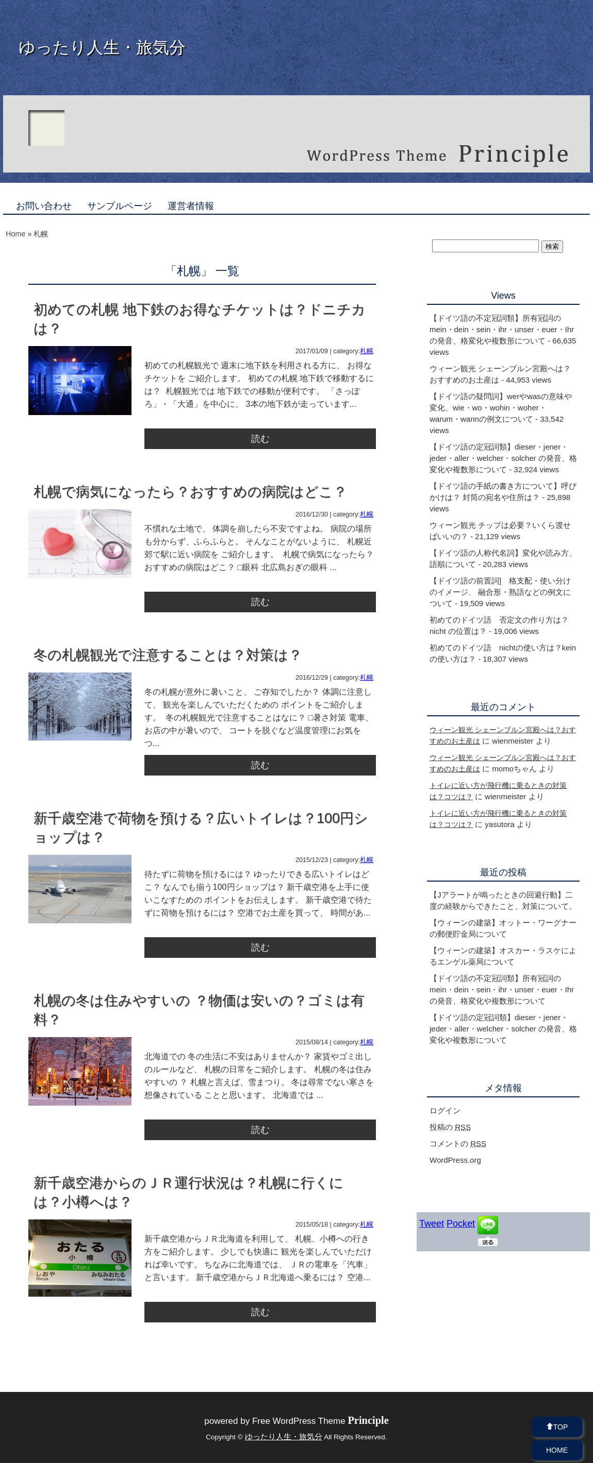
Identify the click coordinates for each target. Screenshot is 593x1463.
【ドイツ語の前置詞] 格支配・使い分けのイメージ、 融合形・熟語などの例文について (500, 592)
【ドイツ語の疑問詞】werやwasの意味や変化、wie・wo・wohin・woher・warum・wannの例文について (501, 407)
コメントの (458, 1143)
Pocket (461, 1223)
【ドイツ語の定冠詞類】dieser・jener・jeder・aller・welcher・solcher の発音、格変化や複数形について (503, 458)
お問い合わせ (44, 206)
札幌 (366, 351)
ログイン (445, 1110)
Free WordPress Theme (320, 1421)
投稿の (450, 1127)
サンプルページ (119, 206)
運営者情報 (191, 206)
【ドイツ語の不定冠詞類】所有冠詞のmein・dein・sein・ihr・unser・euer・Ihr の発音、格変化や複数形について (502, 329)
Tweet (431, 1223)
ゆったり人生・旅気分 (102, 47)
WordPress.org (455, 1160)
